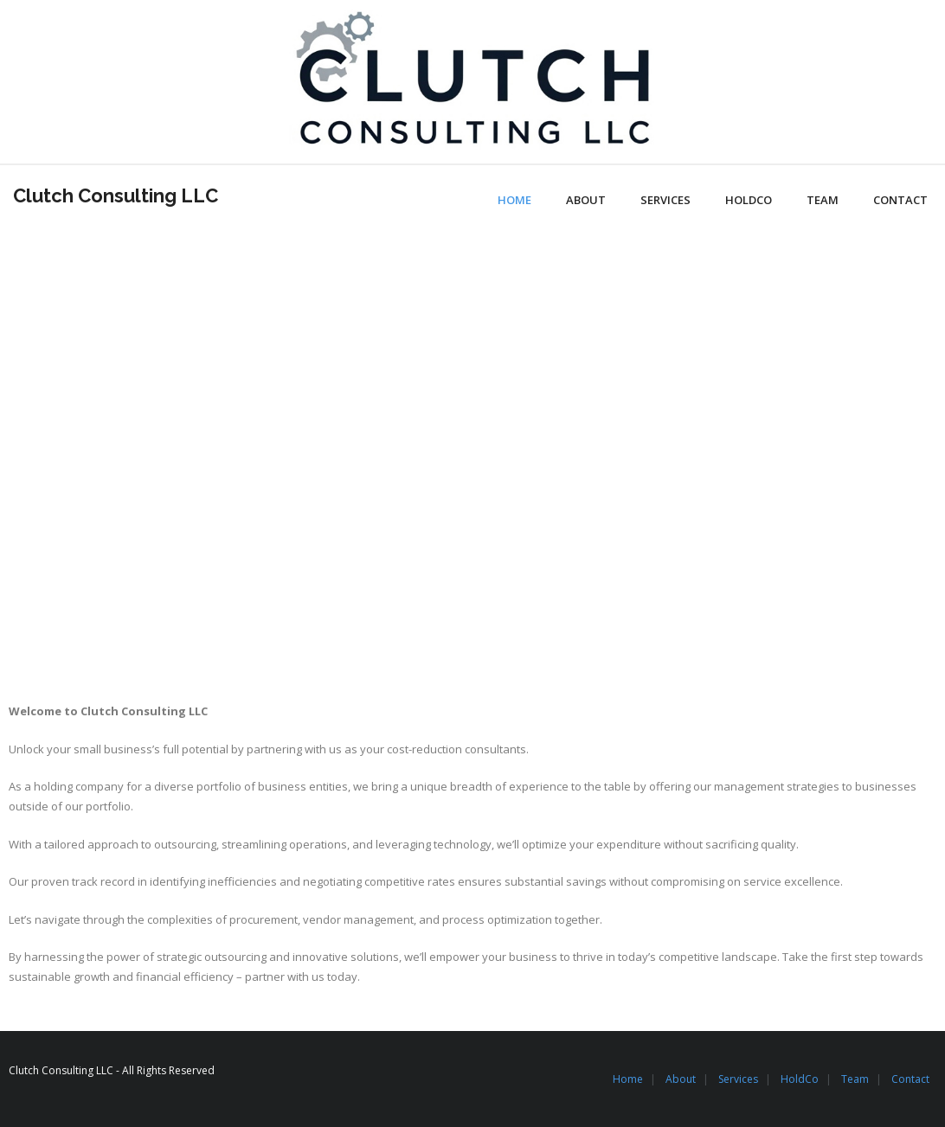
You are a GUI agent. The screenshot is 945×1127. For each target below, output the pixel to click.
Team (855, 1079)
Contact (910, 1079)
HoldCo (800, 1079)
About (680, 1079)
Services (738, 1079)
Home (628, 1079)
